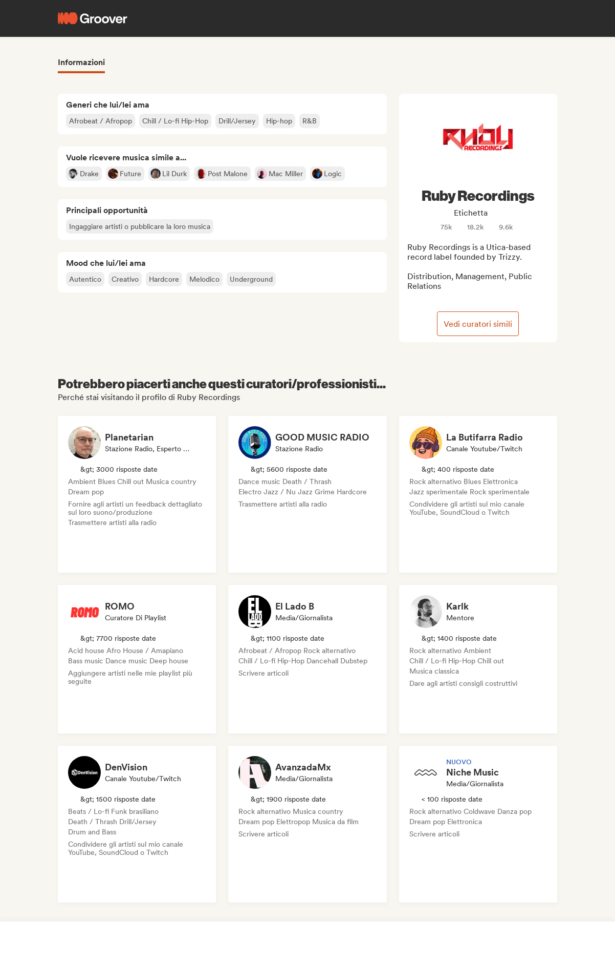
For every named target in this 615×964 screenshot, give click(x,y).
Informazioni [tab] (81, 62)
